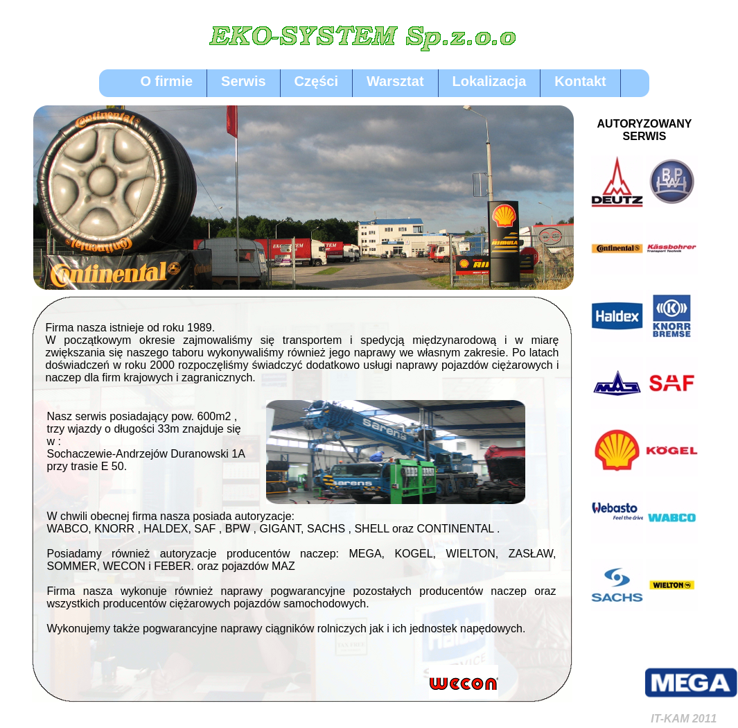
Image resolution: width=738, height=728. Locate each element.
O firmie (167, 81)
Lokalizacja (490, 81)
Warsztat (395, 81)
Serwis (243, 81)
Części (316, 81)
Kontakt (580, 81)
